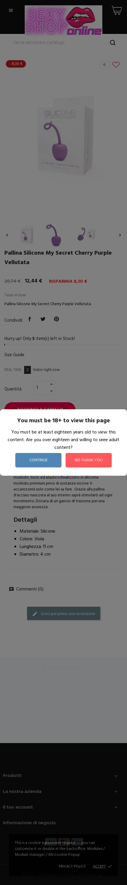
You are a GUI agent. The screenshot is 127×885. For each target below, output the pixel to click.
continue (38, 460)
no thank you (89, 460)
